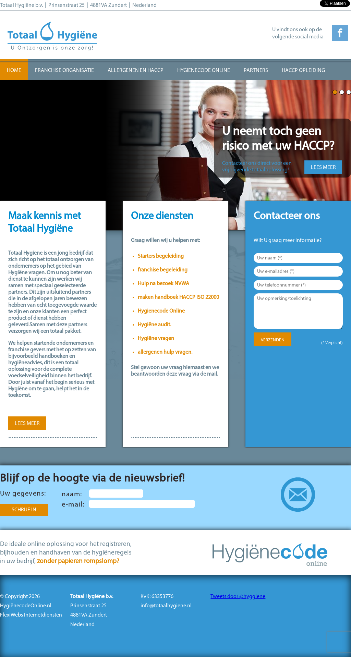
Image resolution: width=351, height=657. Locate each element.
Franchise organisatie (64, 70)
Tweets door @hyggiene (237, 596)
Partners (256, 70)
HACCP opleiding (303, 70)
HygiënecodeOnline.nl (25, 606)
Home (14, 70)
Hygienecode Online (203, 70)
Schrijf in (24, 510)
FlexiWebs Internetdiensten (31, 615)
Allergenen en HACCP (136, 70)
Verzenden (273, 340)
